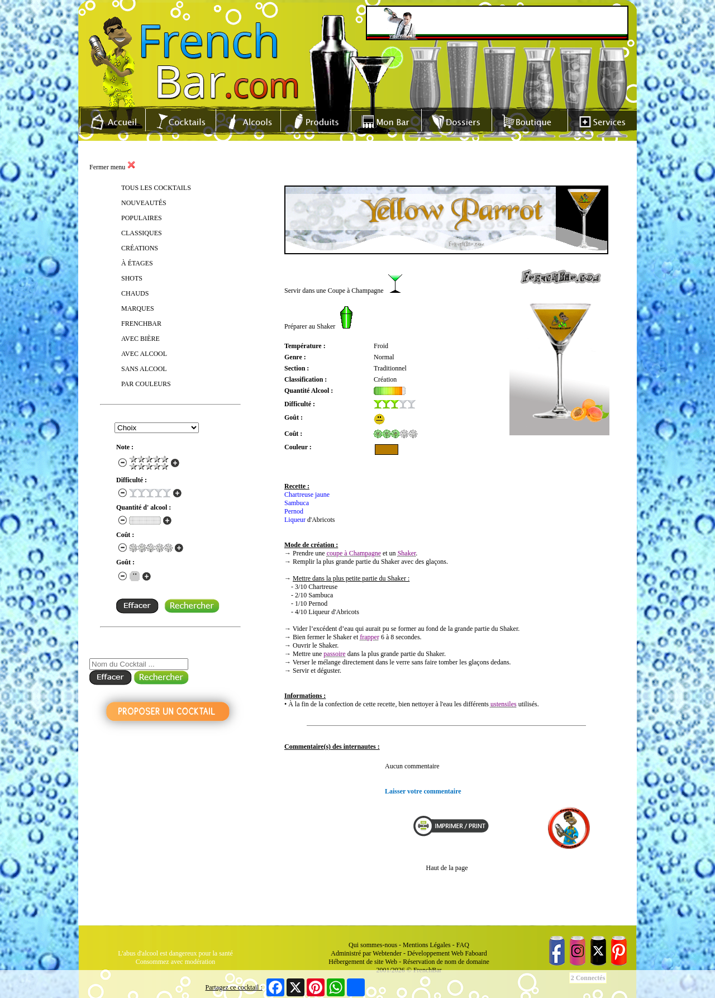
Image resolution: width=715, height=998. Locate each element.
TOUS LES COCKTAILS (156, 188)
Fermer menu (112, 167)
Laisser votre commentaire (423, 791)
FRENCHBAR (141, 323)
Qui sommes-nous (373, 945)
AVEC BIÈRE (140, 339)
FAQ (462, 945)
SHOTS (131, 278)
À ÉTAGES (137, 263)
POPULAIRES (141, 218)
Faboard (476, 953)
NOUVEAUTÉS (143, 203)
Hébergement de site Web (362, 962)
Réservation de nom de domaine (446, 962)
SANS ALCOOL (144, 369)
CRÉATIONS (139, 248)
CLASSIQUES (141, 233)
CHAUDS (135, 293)
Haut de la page (447, 868)
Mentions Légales (427, 945)
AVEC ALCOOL (144, 354)
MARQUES (137, 308)
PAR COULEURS (146, 384)
